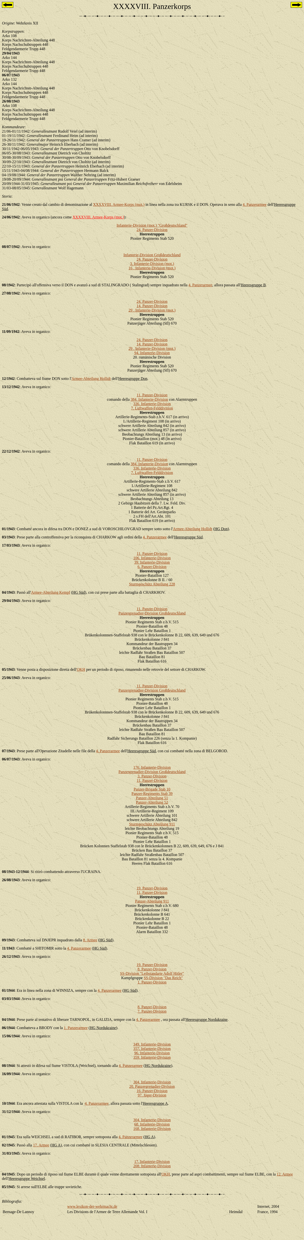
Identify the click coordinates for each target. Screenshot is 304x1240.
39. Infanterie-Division (152, 562)
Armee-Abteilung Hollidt (91, 378)
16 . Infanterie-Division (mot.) (152, 268)
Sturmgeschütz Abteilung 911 (152, 824)
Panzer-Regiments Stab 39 (151, 794)
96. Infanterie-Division (152, 1053)
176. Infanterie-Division (152, 767)
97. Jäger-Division (152, 1095)
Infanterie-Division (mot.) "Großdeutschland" (152, 225)
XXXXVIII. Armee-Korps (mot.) (118, 204)
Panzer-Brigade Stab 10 (152, 789)
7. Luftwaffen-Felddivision (152, 408)
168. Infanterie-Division (152, 1129)
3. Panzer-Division (152, 776)
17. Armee (41, 1145)
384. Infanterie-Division (149, 399)
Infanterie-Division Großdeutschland (152, 255)
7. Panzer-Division (152, 1011)
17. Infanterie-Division (152, 1162)
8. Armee (90, 940)
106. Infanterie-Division (152, 558)
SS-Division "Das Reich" (163, 978)
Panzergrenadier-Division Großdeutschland (151, 613)
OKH (81, 669)
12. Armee (285, 1174)
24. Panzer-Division (152, 230)
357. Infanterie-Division (152, 1049)
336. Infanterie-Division (152, 404)
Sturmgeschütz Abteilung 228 (152, 584)
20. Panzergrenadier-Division (152, 1086)
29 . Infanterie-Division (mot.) (152, 310)
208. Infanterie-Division (152, 1166)
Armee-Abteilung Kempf (50, 592)
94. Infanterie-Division (152, 353)
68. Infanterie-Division (152, 1124)
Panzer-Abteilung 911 (152, 901)
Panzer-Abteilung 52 (152, 802)
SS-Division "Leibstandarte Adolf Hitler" (152, 973)
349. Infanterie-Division (152, 1044)
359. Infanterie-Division (152, 1057)
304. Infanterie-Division (152, 1082)
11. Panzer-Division (152, 395)
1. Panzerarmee (76, 1028)
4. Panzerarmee (255, 204)
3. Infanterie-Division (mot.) (152, 264)
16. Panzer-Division (152, 1091)
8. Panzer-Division (152, 969)
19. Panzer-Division (152, 888)
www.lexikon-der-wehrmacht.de (92, 1206)
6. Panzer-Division (152, 567)
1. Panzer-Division (152, 982)
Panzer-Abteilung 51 (152, 798)
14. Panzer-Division (152, 306)
